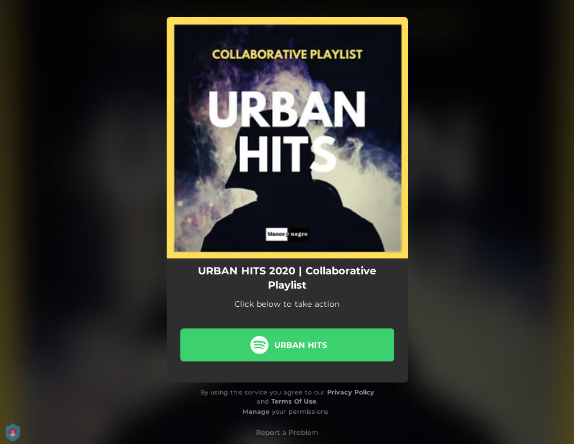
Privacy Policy (350, 392)
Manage (256, 412)
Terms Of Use (293, 401)
